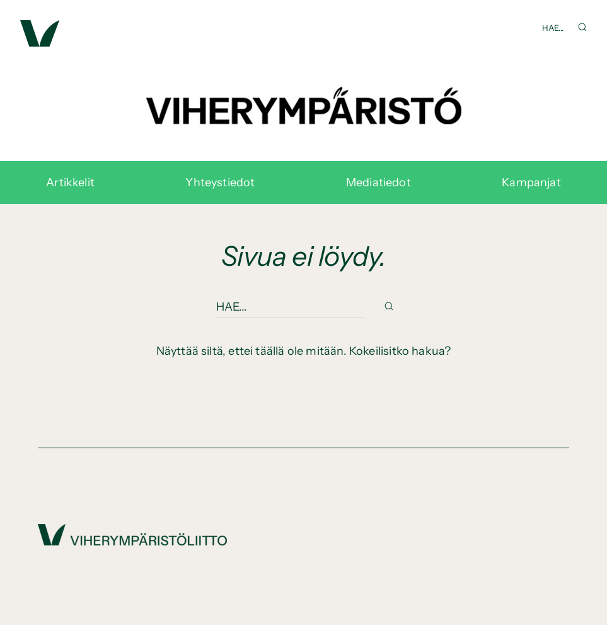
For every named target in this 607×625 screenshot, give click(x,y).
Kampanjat (531, 182)
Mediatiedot (378, 182)
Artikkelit (70, 182)
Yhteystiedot (220, 182)
